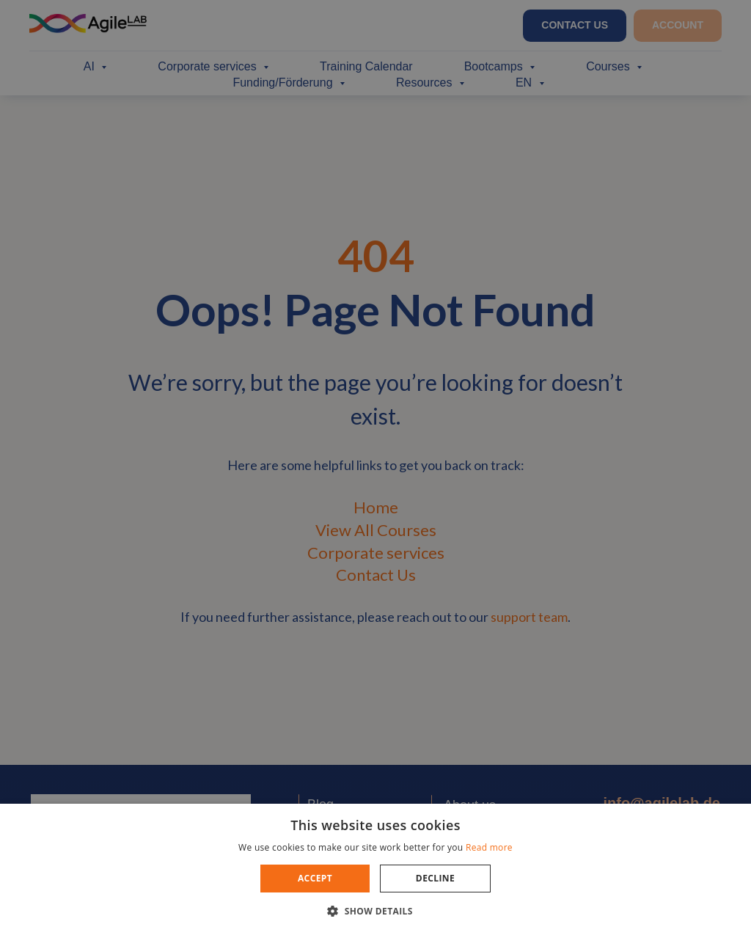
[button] (375, 910)
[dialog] (375, 467)
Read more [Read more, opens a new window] (489, 847)
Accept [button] (315, 878)
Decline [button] (435, 878)
